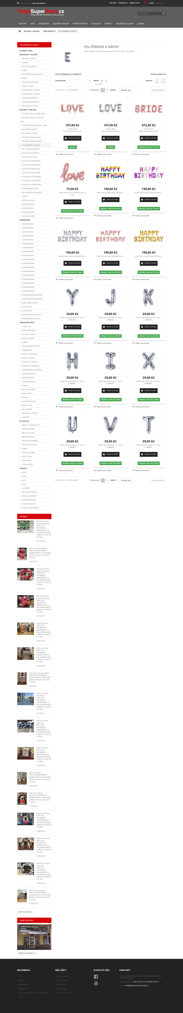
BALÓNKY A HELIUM (61, 24)
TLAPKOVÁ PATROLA (29, 362)
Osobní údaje (61, 988)
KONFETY (108, 24)
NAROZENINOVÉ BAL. (30, 188)
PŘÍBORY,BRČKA (28, 437)
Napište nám (134, 3)
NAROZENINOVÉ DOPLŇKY (32, 299)
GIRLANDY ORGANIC (29, 82)
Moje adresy (61, 984)
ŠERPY (24, 449)
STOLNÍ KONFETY (28, 504)
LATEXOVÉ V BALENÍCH (31, 181)
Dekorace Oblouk (35, 793)
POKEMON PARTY (28, 374)
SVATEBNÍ (25, 488)
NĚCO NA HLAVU (28, 433)
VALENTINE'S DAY (28, 401)
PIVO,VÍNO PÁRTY (28, 390)
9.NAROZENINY (27, 255)
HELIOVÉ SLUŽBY (28, 216)
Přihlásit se (123, 3)
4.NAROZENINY (27, 236)
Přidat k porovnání (66, 154)
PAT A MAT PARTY (28, 334)
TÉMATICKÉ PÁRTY (80, 24)
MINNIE (24, 342)
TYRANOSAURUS (28, 382)
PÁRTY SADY (26, 457)
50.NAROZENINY (28, 279)
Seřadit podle (60, 81)
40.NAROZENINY (28, 275)
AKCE (32, 24)
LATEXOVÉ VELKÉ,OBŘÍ (31, 173)
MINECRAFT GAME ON (30, 366)
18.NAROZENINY (28, 263)
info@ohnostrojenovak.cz (136, 985)
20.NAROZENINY (28, 267)
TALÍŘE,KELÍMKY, (28, 429)
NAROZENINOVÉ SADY (30, 319)
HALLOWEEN (26, 409)
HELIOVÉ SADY (27, 208)
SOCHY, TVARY (27, 86)
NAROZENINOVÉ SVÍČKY (31, 315)
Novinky (23, 517)
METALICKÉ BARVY (29, 492)
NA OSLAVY (96, 24)
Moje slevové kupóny (64, 993)
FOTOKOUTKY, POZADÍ (30, 90)
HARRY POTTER (28, 358)
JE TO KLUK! (26, 307)
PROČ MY (23, 24)
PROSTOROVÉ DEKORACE (32, 74)
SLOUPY (24, 62)
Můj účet (60, 970)
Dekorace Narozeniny (37, 890)
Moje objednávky (63, 976)
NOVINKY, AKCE (26, 51)
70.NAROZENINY (28, 287)
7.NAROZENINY (27, 248)
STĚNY (24, 70)
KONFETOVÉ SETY (29, 500)
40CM (23, 476)
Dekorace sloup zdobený (38, 548)
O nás (21, 997)
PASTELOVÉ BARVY (29, 496)
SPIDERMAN (26, 350)
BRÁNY (24, 78)
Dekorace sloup (42, 748)
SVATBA (24, 397)
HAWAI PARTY (27, 393)
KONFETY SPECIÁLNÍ (30, 508)
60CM (23, 480)
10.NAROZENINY (28, 259)
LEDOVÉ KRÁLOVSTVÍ (30, 346)
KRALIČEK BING (27, 378)
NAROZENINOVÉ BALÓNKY (32, 295)
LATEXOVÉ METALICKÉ (30, 169)
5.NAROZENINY (27, 240)
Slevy (20, 976)
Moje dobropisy (62, 980)
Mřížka (157, 81)
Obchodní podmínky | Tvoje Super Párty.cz (34, 993)
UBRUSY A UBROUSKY (30, 425)
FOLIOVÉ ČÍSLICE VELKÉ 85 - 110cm (32, 119)
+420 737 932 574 (38, 3)
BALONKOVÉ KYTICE (29, 106)
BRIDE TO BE (26, 405)
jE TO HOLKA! (26, 311)
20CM (23, 472)
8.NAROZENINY (27, 252)
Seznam (163, 81)
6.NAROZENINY (27, 244)
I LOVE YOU (26, 326)
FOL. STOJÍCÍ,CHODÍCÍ (30, 149)
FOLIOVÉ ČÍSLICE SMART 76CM (34, 125)
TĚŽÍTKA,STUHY (28, 200)
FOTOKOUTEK (27, 464)
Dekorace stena (42, 623)
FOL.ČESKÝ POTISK (29, 133)
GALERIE (140, 24)
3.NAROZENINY (27, 232)
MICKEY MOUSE (28, 338)
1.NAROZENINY (27, 224)
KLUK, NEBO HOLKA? (30, 303)
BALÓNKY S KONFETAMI (31, 185)
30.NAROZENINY (28, 271)
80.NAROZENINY (28, 291)
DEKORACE (26, 460)
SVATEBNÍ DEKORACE (30, 102)
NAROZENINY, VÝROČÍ (30, 94)
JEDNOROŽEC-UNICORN (31, 370)
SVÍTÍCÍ (24, 196)
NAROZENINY (44, 24)
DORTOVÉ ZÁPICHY (29, 445)
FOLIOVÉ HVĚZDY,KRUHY (31, 141)
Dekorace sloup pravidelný (39, 673)
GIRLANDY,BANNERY (29, 441)
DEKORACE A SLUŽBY (125, 24)
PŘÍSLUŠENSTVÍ (49, 31)
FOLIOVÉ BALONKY (29, 129)
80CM (23, 484)
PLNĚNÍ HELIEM (27, 212)
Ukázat (96, 81)
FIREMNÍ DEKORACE (29, 98)
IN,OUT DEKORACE (29, 66)
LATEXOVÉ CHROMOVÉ (30, 161)
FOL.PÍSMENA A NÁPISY (31, 145)
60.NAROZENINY (28, 283)
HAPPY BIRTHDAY (28, 330)
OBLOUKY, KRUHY (28, 59)
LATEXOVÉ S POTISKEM (31, 177)
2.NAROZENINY (27, 228)
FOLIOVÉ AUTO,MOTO (30, 153)
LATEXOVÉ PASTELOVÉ (30, 165)
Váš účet (113, 3)
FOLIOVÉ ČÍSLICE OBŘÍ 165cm (33, 114)
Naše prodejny (27, 920)
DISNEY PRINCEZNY (29, 354)
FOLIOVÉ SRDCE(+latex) (31, 137)
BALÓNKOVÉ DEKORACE (31, 192)
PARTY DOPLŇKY (28, 453)
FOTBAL (24, 386)
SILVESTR (25, 417)
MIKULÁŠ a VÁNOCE (29, 413)
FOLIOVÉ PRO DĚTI (29, 157)
